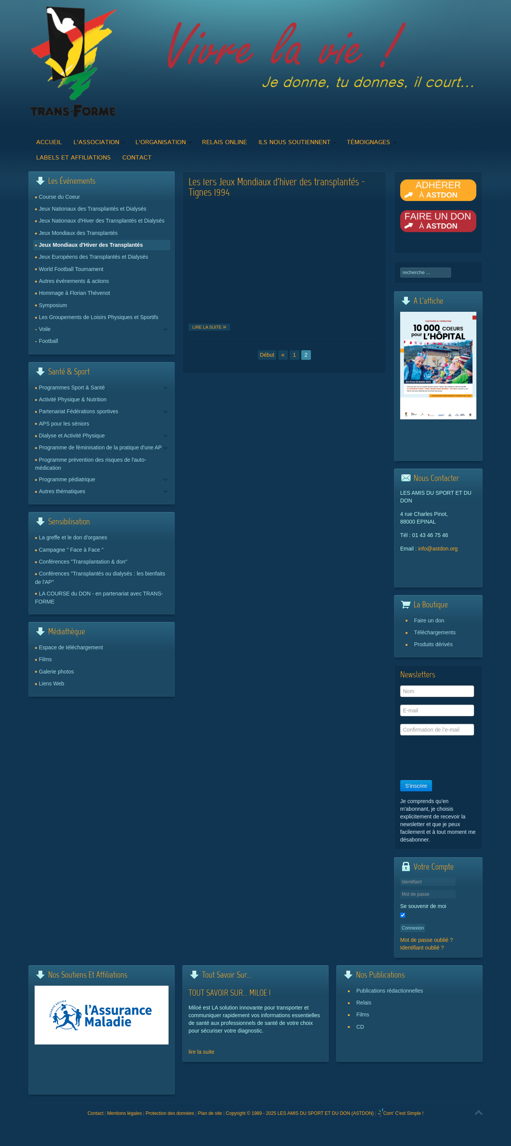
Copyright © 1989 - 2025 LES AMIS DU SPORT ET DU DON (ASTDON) (300, 1113)
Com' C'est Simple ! (403, 1113)
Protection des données (169, 1113)
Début (267, 355)
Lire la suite (207, 327)
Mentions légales (124, 1113)
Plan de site (210, 1113)
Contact (95, 1113)
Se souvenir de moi (423, 906)
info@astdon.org (438, 549)
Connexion (413, 928)
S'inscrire (416, 786)
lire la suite (201, 1052)
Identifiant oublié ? (422, 948)
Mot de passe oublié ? (426, 940)
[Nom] (437, 691)
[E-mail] (437, 710)
